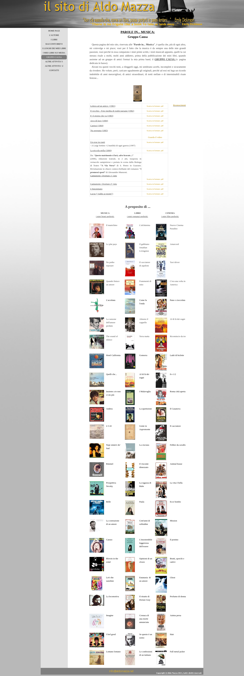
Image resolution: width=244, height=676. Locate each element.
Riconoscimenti (179, 105)
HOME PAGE (54, 31)
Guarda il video (155, 137)
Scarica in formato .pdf (155, 106)
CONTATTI (54, 70)
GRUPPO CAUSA (54, 57)
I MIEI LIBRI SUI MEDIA (54, 53)
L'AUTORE (54, 35)
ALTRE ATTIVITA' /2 (54, 66)
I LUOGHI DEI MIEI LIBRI (54, 48)
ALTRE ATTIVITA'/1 (54, 61)
